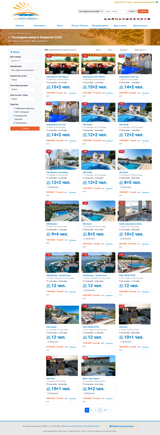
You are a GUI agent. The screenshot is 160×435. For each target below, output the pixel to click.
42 (105, 410)
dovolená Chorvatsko (110, 431)
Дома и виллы (120, 25)
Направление (16, 66)
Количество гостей (18, 76)
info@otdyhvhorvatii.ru (91, 426)
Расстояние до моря (19, 85)
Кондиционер (20, 116)
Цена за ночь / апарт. (19, 95)
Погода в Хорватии (80, 25)
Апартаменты (40, 25)
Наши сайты (62, 431)
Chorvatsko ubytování (94, 431)
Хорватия (20, 25)
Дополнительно (140, 25)
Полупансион (20, 123)
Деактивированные (50, 431)
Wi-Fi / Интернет (21, 112)
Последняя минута (100, 25)
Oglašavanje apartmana (121, 426)
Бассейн (17, 119)
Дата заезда (15, 57)
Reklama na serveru (68, 426)
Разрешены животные (23, 108)
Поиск (143, 11)
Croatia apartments (74, 431)
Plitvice (83, 431)
